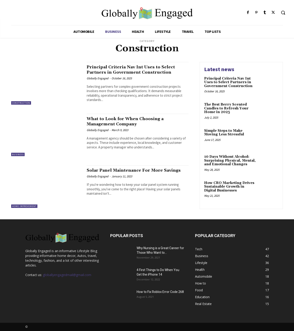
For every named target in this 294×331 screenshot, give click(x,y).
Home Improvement (24, 206)
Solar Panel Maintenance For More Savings (130, 172)
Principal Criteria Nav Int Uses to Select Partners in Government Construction (136, 69)
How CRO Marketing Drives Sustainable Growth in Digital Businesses (229, 187)
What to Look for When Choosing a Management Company (130, 121)
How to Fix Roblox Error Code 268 (160, 292)
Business (18, 154)
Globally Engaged (97, 78)
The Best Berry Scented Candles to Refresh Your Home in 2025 (226, 108)
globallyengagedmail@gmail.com (67, 275)
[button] (283, 12)
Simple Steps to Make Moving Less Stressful (224, 133)
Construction (21, 102)
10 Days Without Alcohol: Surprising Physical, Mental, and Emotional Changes (230, 160)
